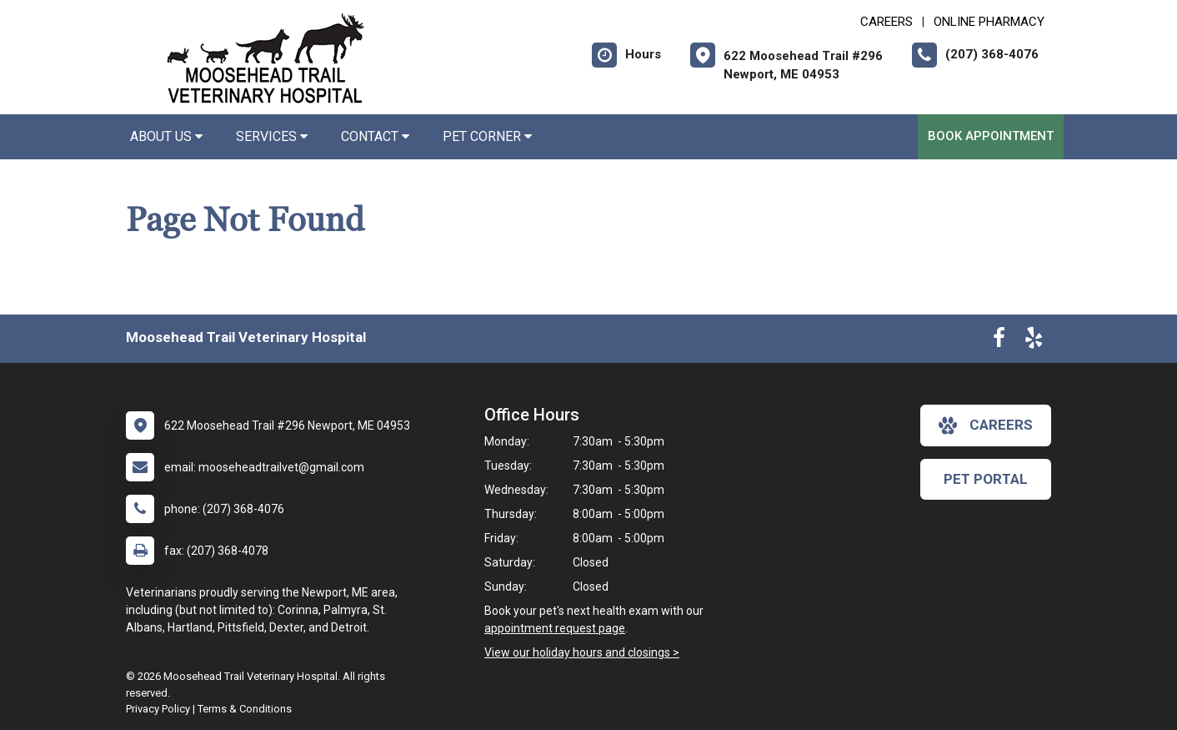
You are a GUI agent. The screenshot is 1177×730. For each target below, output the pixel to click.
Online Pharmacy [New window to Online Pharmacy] (989, 21)
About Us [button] (166, 136)
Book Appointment (991, 135)
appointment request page (554, 628)
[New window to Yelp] (1033, 341)
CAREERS (886, 21)
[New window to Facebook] (999, 341)
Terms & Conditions (245, 708)
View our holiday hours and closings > (581, 652)
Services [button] (272, 136)
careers (986, 425)
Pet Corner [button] (487, 136)
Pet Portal (986, 479)
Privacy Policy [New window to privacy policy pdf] (158, 708)
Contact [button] (375, 136)
